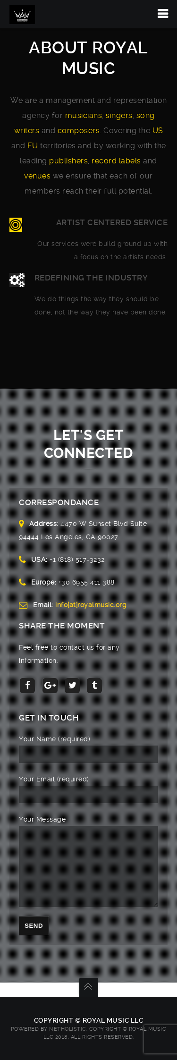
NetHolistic (67, 1029)
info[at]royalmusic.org (90, 605)
